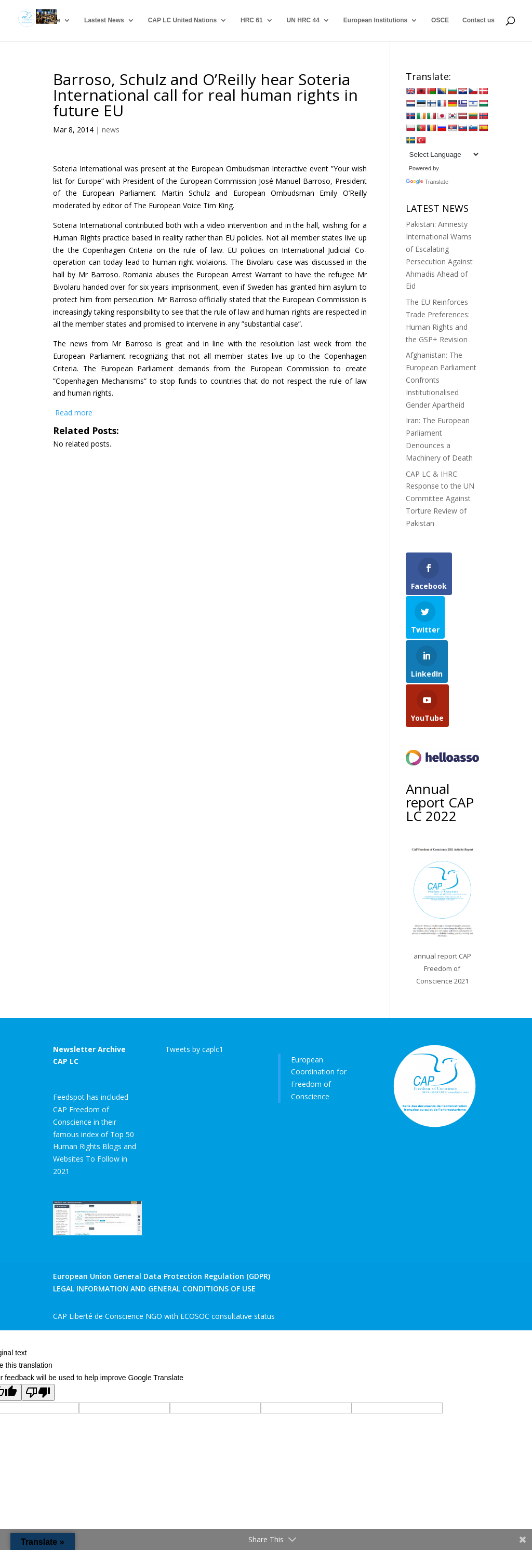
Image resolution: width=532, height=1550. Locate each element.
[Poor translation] (38, 1392)
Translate (427, 182)
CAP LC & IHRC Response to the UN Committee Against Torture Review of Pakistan (440, 498)
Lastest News (104, 20)
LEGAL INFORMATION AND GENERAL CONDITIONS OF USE (154, 1288)
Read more (72, 412)
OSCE (440, 20)
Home (51, 20)
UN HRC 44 (303, 20)
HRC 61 (252, 20)
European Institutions (375, 20)
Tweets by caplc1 (194, 1049)
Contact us (478, 20)
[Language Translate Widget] (443, 154)
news (110, 129)
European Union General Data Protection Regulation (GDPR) (161, 1276)
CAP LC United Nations (182, 20)
